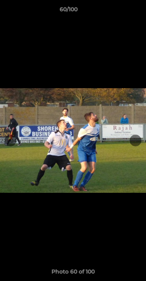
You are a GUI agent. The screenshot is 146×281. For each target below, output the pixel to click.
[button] (118, 11)
